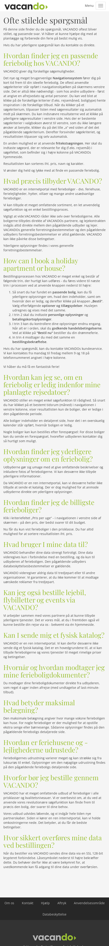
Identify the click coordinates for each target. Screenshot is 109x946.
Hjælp (45, 903)
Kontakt (27, 903)
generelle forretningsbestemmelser (38, 247)
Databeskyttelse (54, 914)
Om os (9, 903)
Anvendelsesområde (89, 903)
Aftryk (61, 903)
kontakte (72, 45)
